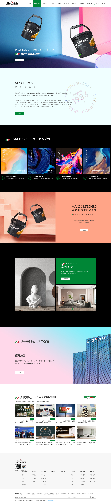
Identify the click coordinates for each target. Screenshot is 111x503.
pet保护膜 (46, 493)
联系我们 (82, 484)
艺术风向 (92, 478)
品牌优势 (82, 478)
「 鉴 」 (73, 484)
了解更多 (20, 113)
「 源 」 (73, 475)
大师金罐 (74, 3)
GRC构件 (38, 494)
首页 (30, 3)
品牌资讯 (92, 475)
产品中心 (52, 3)
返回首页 (93, 497)
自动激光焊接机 (51, 494)
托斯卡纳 (66, 3)
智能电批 (33, 494)
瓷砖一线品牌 (90, 493)
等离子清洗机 (40, 493)
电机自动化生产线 (59, 494)
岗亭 (28, 494)
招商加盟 (82, 3)
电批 (21, 494)
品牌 (23, 475)
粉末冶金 (84, 493)
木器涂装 (43, 484)
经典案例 (34, 481)
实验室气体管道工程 (65, 493)
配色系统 (34, 478)
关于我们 (24, 484)
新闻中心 (89, 3)
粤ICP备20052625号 (50, 500)
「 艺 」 (73, 481)
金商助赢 (82, 481)
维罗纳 (59, 3)
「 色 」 (73, 478)
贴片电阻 (52, 493)
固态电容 (21, 493)
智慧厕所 (78, 493)
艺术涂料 (33, 493)
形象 (23, 478)
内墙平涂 (43, 478)
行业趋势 (82, 475)
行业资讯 (92, 481)
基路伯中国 (37, 3)
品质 (23, 481)
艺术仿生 (43, 475)
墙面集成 (34, 475)
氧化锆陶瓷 (28, 493)
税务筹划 (57, 493)
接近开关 (44, 494)
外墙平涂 (43, 481)
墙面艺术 (45, 3)
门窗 (25, 494)
